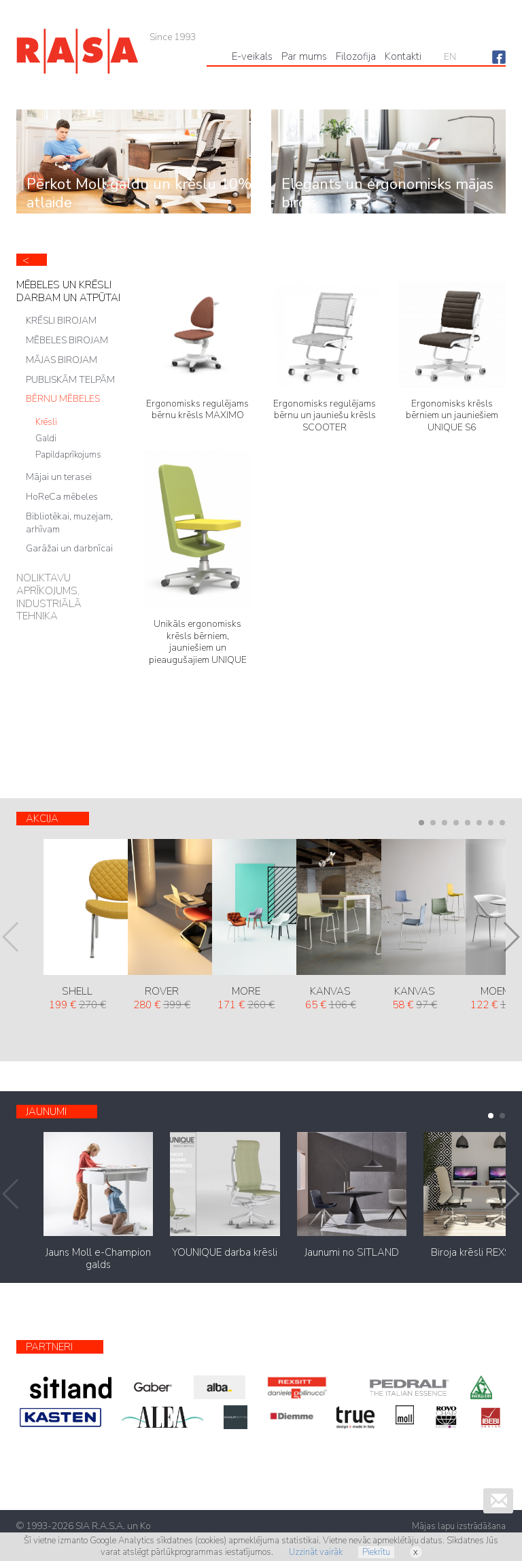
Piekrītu (376, 1552)
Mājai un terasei (59, 476)
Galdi (45, 438)
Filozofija (356, 56)
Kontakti (403, 56)
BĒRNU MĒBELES (63, 398)
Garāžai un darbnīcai (69, 548)
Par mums (304, 56)
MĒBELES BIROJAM (67, 340)
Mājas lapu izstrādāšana (459, 1526)
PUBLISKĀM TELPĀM (70, 379)
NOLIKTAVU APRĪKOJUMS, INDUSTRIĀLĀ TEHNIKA (49, 597)
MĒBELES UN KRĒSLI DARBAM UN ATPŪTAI (68, 291)
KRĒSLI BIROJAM (61, 320)
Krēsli (46, 422)
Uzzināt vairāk (316, 1552)
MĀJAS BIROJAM (61, 360)
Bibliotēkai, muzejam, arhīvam (69, 523)
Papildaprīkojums (68, 455)
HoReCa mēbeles (62, 496)
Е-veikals (252, 56)
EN (450, 56)
